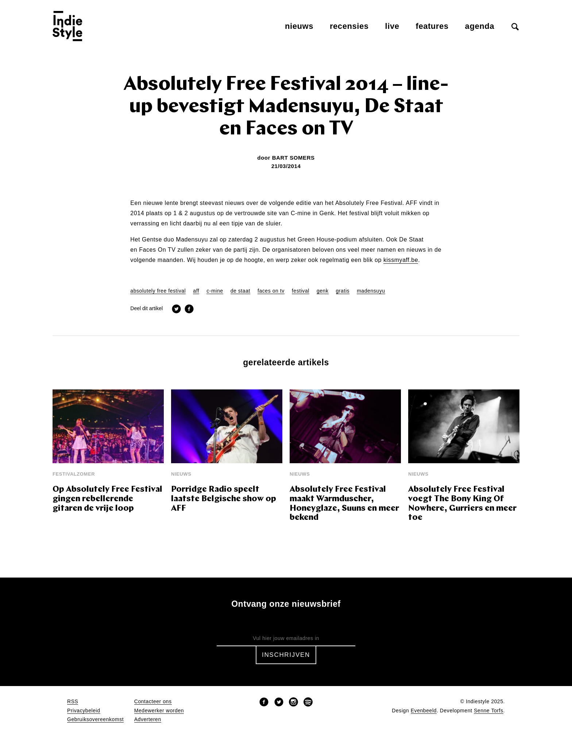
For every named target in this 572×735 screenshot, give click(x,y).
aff (196, 291)
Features (432, 26)
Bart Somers (293, 158)
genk (323, 291)
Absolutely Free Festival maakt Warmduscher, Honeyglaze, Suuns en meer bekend (344, 503)
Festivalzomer (74, 474)
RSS (72, 701)
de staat (240, 291)
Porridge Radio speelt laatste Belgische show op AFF (223, 499)
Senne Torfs (488, 710)
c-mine (214, 291)
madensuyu (371, 291)
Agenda (479, 26)
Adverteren (147, 719)
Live (392, 26)
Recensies (349, 26)
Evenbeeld (424, 710)
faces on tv (271, 291)
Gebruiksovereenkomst (95, 719)
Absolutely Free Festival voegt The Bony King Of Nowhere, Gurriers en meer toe (462, 503)
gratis (343, 291)
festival (300, 291)
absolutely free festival (158, 291)
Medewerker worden (159, 710)
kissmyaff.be (400, 260)
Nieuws (299, 26)
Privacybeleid (83, 710)
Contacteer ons (153, 701)
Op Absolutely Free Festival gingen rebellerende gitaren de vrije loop (107, 499)
